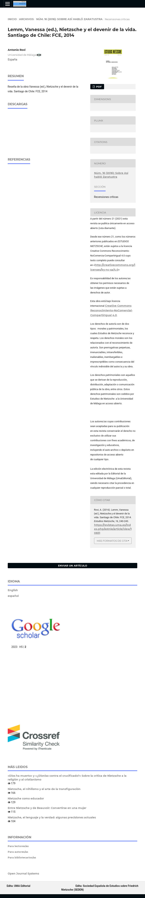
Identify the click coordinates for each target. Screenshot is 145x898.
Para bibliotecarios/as (22, 857)
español (13, 596)
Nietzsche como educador (26, 798)
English (13, 590)
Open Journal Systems (23, 873)
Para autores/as (18, 851)
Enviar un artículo (72, 565)
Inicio (12, 19)
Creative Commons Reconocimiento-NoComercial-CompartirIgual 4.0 (111, 310)
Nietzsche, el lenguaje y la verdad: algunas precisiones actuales (52, 817)
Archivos (26, 19)
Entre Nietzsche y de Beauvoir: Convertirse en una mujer (47, 808)
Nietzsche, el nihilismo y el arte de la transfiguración (44, 789)
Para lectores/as (18, 846)
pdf (98, 86)
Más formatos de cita (112, 540)
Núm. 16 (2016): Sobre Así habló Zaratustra (69, 19)
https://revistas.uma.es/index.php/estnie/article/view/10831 (113, 529)
